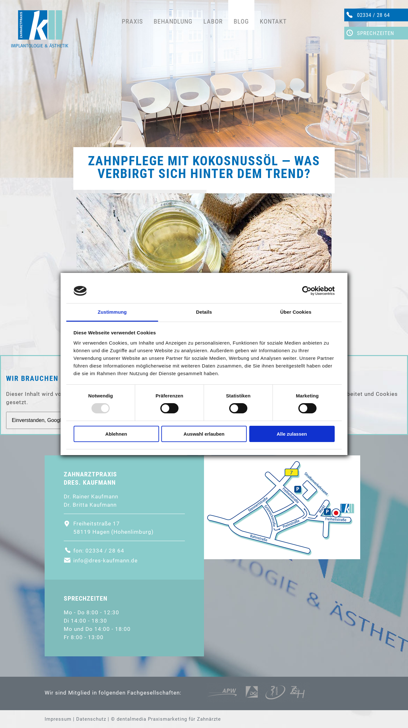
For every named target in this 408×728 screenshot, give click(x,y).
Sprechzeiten (375, 33)
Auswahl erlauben (204, 434)
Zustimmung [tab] (112, 312)
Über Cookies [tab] (295, 312)
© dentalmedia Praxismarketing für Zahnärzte (166, 719)
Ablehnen (116, 434)
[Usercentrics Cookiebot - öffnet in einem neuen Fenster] (307, 291)
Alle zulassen (292, 434)
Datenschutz (91, 719)
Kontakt (273, 21)
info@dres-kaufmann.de (105, 560)
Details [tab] (204, 312)
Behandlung (173, 21)
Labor (213, 21)
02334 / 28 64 (373, 15)
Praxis (132, 21)
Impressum (58, 719)
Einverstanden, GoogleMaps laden (51, 420)
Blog (241, 21)
